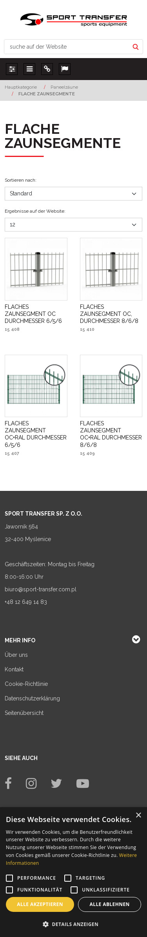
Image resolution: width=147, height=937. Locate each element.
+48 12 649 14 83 (26, 602)
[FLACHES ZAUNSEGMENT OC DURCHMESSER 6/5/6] (36, 314)
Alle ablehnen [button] (110, 904)
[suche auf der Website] (66, 47)
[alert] (73, 872)
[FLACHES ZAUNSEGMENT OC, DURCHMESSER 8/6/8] (111, 314)
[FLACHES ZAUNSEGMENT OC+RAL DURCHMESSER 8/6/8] (111, 434)
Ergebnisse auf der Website (35, 211)
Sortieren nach (20, 180)
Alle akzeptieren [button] (40, 904)
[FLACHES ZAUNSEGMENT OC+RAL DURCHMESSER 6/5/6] (36, 434)
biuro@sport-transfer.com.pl (40, 589)
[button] (73, 924)
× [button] (138, 816)
